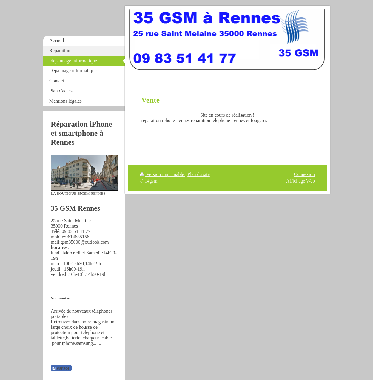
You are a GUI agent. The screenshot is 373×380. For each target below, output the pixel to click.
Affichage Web (300, 180)
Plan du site (198, 174)
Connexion (304, 174)
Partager (61, 368)
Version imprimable (162, 174)
